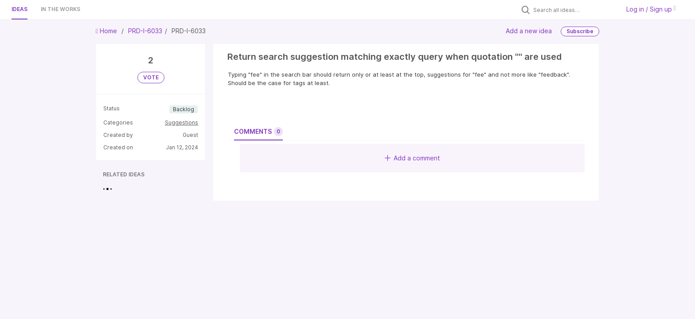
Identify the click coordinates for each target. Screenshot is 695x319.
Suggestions (181, 122)
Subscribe (579, 31)
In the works (60, 9)
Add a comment (412, 158)
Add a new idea (529, 31)
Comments (258, 131)
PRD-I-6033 (145, 31)
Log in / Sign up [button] (651, 9)
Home (107, 31)
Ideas (19, 9)
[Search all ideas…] (574, 9)
